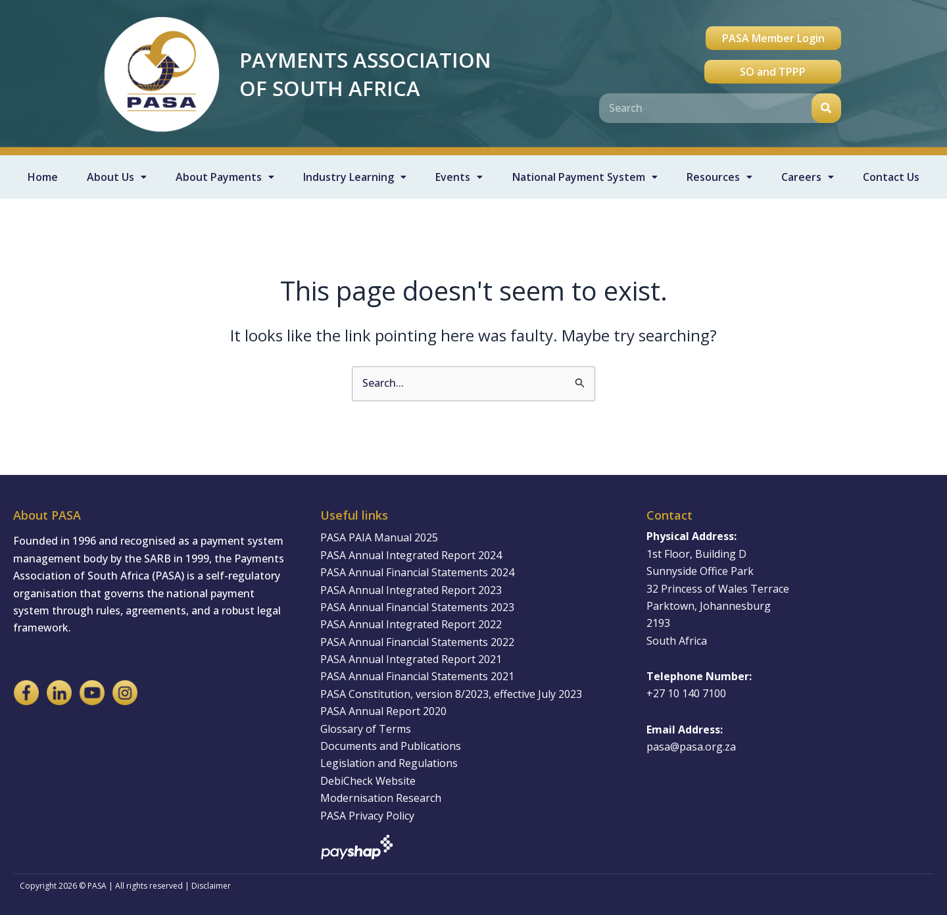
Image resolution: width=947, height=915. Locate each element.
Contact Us (891, 177)
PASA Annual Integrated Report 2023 (411, 590)
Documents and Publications (390, 746)
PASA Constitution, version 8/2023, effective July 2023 (451, 694)
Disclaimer (211, 885)
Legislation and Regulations (389, 763)
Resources (719, 177)
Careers (807, 177)
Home (43, 177)
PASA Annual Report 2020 (383, 711)
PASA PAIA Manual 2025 (379, 537)
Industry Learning (354, 177)
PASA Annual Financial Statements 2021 (417, 676)
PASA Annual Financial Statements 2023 (417, 607)
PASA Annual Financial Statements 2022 (417, 642)
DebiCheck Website (368, 781)
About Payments (225, 177)
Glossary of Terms (365, 729)
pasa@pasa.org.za (691, 746)
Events (459, 177)
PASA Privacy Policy (367, 815)
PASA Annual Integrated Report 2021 (411, 659)
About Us (117, 177)
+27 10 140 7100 (686, 693)
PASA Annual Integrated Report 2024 (411, 555)
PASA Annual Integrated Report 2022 (411, 624)
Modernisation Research (380, 798)
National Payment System (585, 177)
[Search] (826, 108)
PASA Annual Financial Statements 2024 (417, 572)
